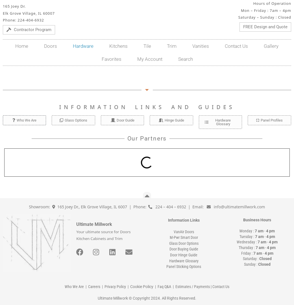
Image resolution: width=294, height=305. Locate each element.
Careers (94, 286)
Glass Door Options (184, 243)
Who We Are (74, 286)
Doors (50, 46)
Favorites (111, 59)
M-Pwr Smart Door (184, 237)
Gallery (271, 46)
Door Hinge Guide (183, 255)
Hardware (83, 46)
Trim (172, 46)
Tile (147, 46)
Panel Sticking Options (183, 266)
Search (185, 59)
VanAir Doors (184, 232)
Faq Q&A (164, 286)
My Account (149, 59)
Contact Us (236, 46)
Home (21, 46)
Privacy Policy (115, 286)
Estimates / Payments (192, 286)
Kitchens (118, 46)
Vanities (200, 46)
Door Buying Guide (183, 249)
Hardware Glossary (184, 261)
